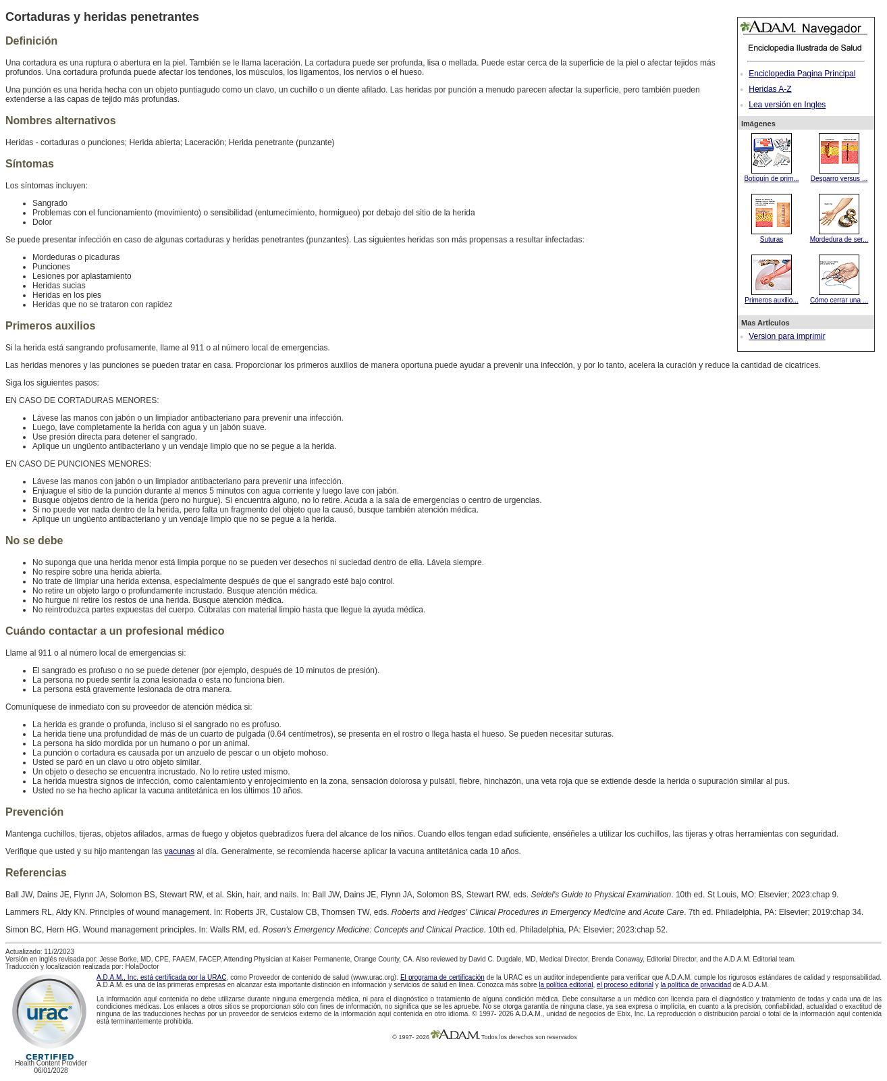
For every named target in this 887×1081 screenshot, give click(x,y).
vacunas (180, 851)
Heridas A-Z (770, 89)
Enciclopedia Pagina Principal (802, 73)
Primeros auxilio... (771, 296)
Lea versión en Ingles (787, 104)
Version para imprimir (787, 336)
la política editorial (566, 984)
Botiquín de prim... (771, 174)
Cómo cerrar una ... (839, 296)
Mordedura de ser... (839, 235)
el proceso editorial (625, 984)
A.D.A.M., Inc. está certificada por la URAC (161, 977)
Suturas (771, 235)
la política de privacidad (695, 984)
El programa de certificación (442, 977)
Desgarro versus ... (839, 174)
